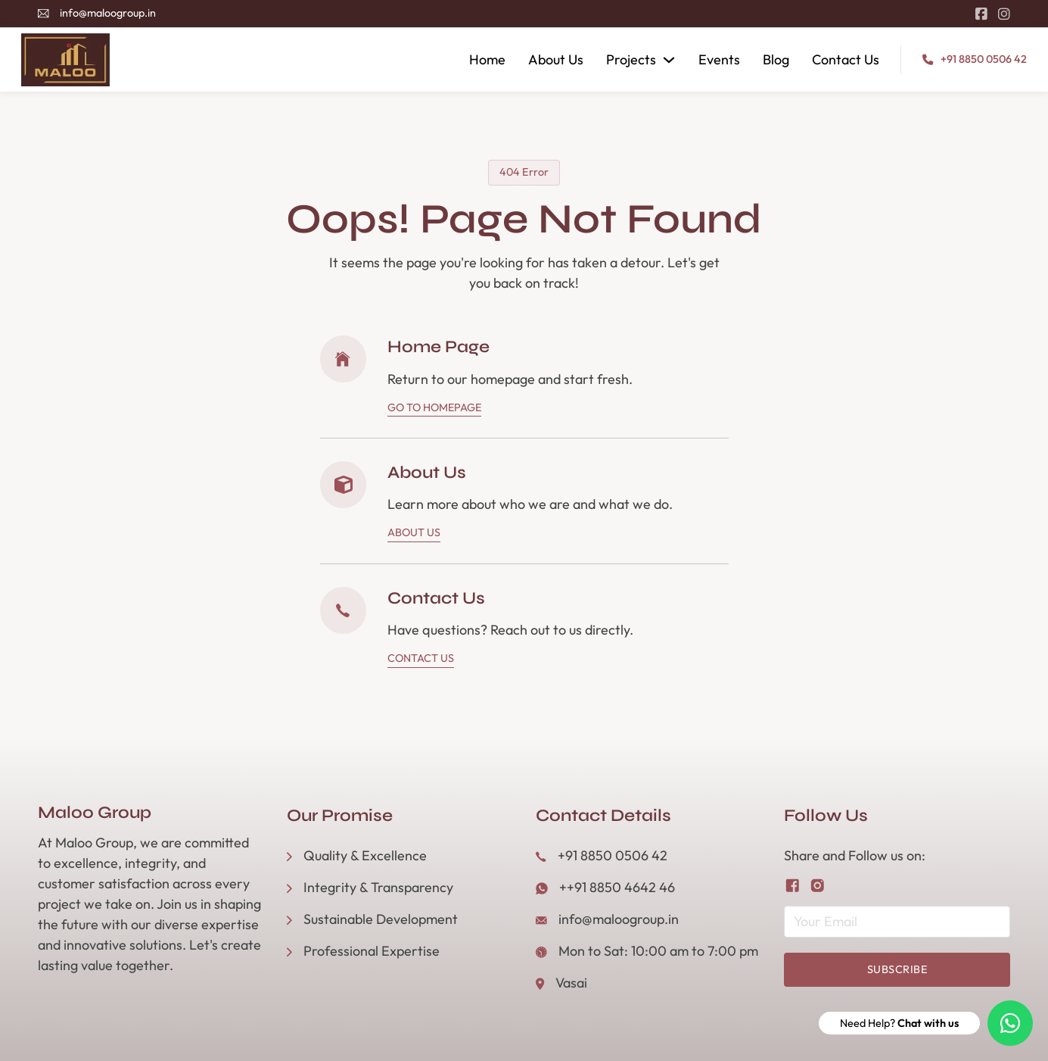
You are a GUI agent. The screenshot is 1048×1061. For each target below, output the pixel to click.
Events (719, 59)
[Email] (897, 922)
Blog (776, 59)
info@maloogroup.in (108, 13)
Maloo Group (94, 813)
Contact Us (845, 59)
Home (487, 59)
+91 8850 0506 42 (984, 59)
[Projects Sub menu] (669, 60)
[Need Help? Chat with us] (1010, 1023)
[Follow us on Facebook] (792, 885)
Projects (631, 59)
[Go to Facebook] (981, 14)
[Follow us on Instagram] (817, 885)
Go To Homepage (434, 407)
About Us (555, 59)
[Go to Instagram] (1004, 14)
